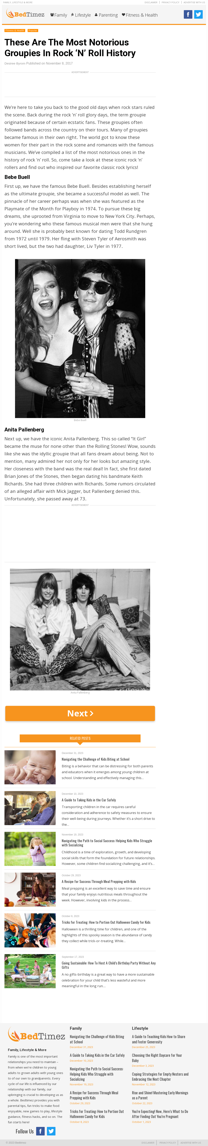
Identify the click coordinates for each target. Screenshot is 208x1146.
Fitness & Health (142, 14)
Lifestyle (83, 14)
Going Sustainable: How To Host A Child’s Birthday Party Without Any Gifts (106, 965)
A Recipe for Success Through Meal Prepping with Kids (99, 881)
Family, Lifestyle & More (17, 2)
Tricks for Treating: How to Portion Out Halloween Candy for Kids (106, 922)
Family (60, 14)
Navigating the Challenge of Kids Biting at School (96, 759)
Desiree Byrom (15, 63)
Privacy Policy (170, 2)
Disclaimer (151, 2)
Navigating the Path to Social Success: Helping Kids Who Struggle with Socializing (107, 843)
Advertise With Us (194, 2)
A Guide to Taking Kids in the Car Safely (89, 799)
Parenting (108, 14)
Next (80, 713)
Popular (33, 30)
